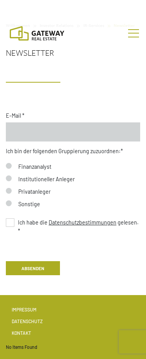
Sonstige (29, 204)
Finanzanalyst (34, 166)
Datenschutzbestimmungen (82, 222)
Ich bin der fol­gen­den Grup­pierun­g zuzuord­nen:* (64, 151)
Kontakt (21, 333)
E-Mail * (15, 115)
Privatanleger (34, 191)
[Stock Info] (73, 9)
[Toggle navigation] (133, 33)
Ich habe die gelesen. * (78, 226)
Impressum (24, 309)
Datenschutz (27, 321)
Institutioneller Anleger (46, 179)
